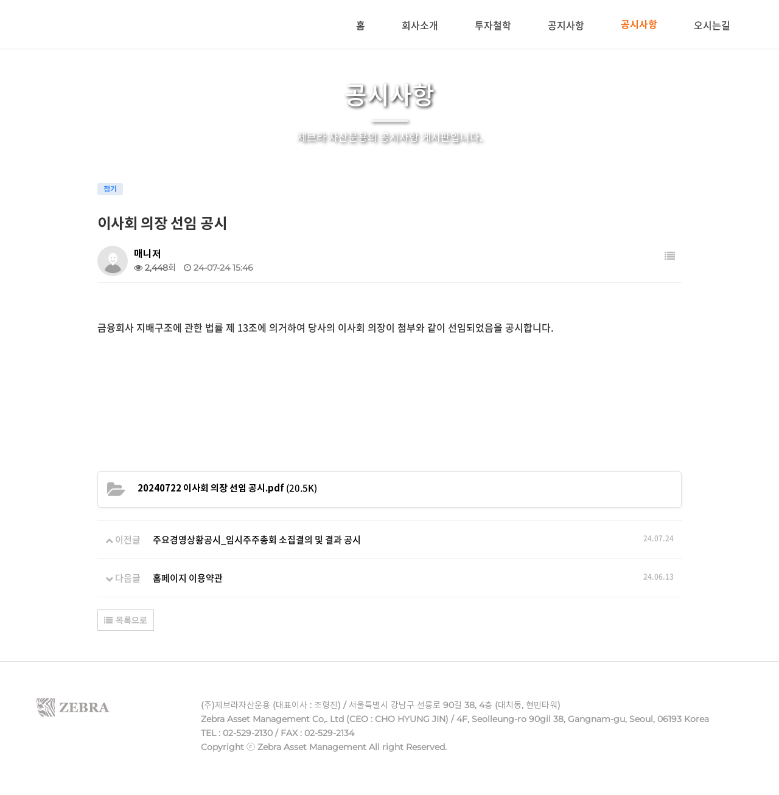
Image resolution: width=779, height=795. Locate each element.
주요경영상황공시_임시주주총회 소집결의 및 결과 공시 (257, 539)
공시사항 (639, 24)
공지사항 (566, 25)
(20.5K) (227, 488)
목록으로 (125, 620)
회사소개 (420, 25)
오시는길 (712, 25)
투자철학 (493, 25)
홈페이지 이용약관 (188, 578)
